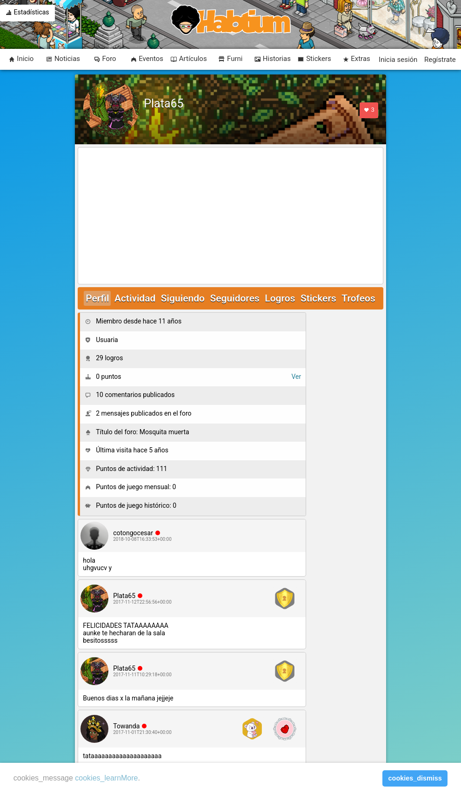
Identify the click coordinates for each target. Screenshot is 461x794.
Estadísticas (27, 13)
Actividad (134, 298)
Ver (296, 376)
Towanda (126, 726)
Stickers (318, 298)
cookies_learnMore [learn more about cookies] (106, 778)
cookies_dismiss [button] (415, 778)
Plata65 (124, 595)
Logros (280, 298)
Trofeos (358, 298)
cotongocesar (133, 533)
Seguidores (234, 298)
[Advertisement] (230, 216)
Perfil (97, 298)
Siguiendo (183, 298)
